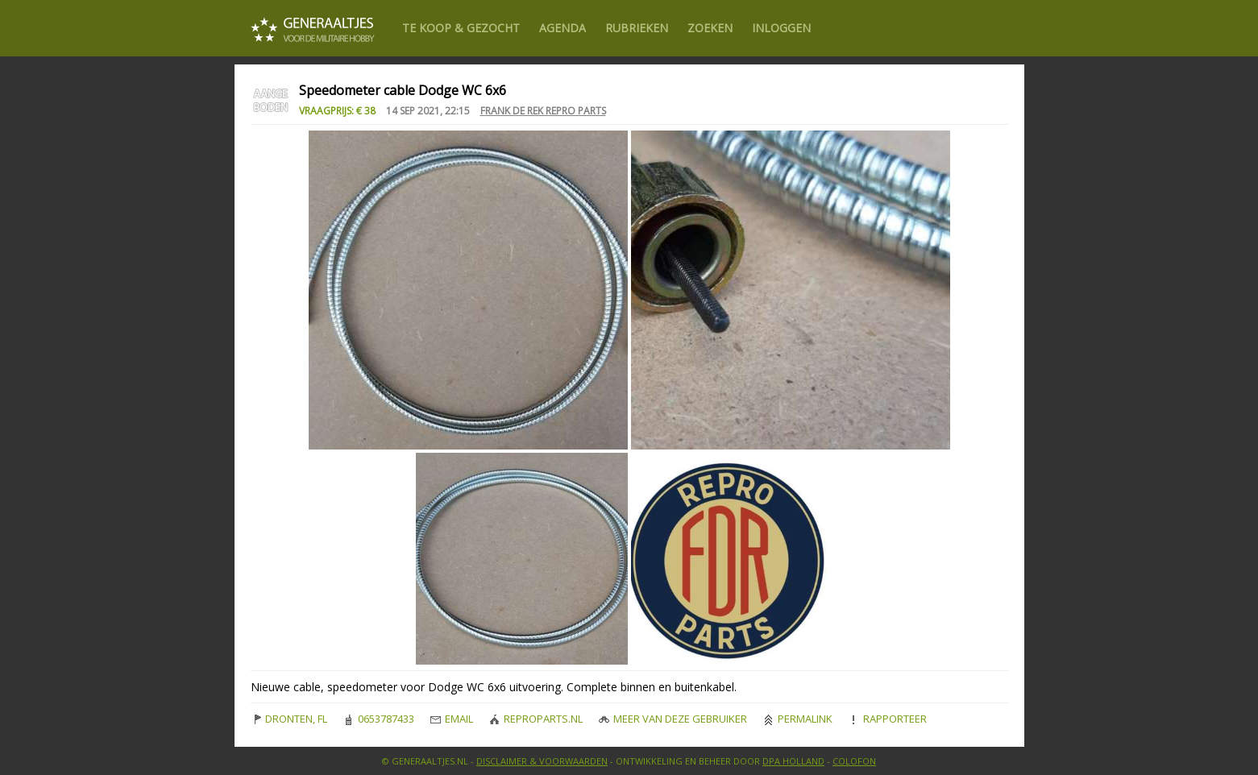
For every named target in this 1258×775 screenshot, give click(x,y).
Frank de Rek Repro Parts (543, 111)
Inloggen (781, 27)
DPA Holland (793, 761)
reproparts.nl (536, 718)
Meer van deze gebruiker (673, 718)
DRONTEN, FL (289, 718)
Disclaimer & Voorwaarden (542, 761)
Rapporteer (888, 718)
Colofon (854, 761)
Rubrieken (636, 27)
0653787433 (378, 718)
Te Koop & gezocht (461, 27)
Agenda (562, 27)
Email (451, 718)
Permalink (797, 718)
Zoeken (710, 27)
